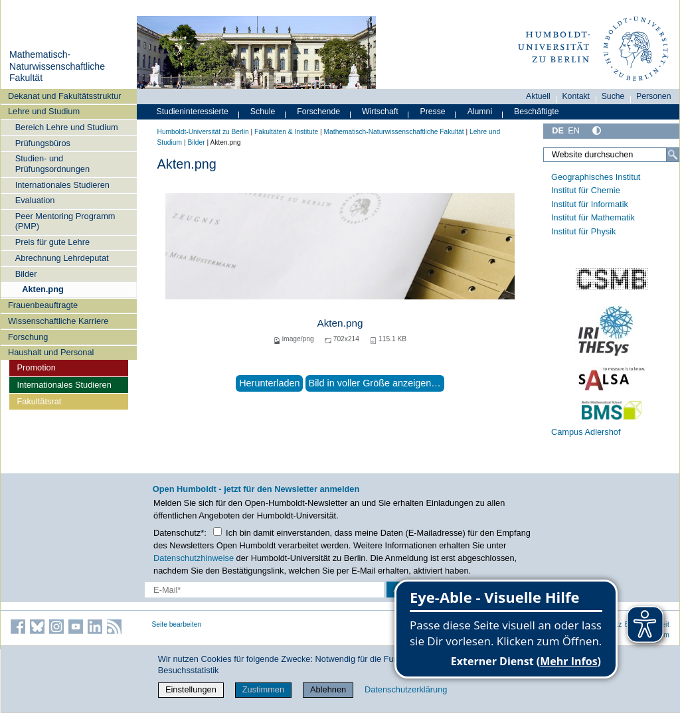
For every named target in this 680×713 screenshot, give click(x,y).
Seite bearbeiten (177, 624)
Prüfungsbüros (42, 143)
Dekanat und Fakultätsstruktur (65, 96)
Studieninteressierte (192, 111)
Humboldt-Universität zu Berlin (203, 131)
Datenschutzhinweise (193, 558)
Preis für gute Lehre (52, 242)
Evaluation (35, 200)
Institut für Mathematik (593, 217)
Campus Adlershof (586, 432)
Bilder (26, 274)
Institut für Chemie (585, 190)
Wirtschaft (380, 111)
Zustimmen (263, 689)
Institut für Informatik (589, 204)
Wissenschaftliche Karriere (58, 321)
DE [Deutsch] (558, 130)
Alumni (480, 111)
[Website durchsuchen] (611, 154)
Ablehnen (328, 689)
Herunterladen (269, 383)
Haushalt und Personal (51, 352)
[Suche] (672, 154)
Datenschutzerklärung (406, 689)
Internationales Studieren (62, 185)
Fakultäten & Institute (286, 131)
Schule (263, 111)
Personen (653, 96)
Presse (433, 111)
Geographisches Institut (595, 177)
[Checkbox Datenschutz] (217, 531)
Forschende (318, 111)
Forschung (28, 337)
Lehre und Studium (44, 111)
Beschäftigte (536, 111)
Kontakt (576, 96)
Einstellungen (190, 689)
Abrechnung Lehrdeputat (62, 258)
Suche (613, 96)
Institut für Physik (583, 231)
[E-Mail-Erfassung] (264, 589)
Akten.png (43, 289)
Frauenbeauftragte (43, 305)
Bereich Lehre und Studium (66, 127)
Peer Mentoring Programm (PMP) (65, 221)
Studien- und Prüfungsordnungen (52, 163)
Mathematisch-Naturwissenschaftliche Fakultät (57, 66)
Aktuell (538, 96)
